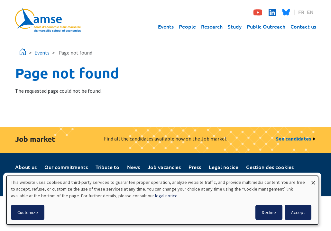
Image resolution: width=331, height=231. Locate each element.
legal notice (166, 196)
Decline (269, 212)
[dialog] (162, 200)
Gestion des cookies (270, 166)
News (133, 166)
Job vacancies (164, 166)
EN (310, 11)
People (187, 26)
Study (235, 26)
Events (166, 26)
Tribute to (107, 166)
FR (301, 11)
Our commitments (66, 166)
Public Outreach (266, 26)
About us (26, 166)
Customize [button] (27, 212)
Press (194, 166)
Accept (298, 212)
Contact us (303, 26)
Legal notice (223, 166)
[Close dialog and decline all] (313, 180)
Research (212, 26)
